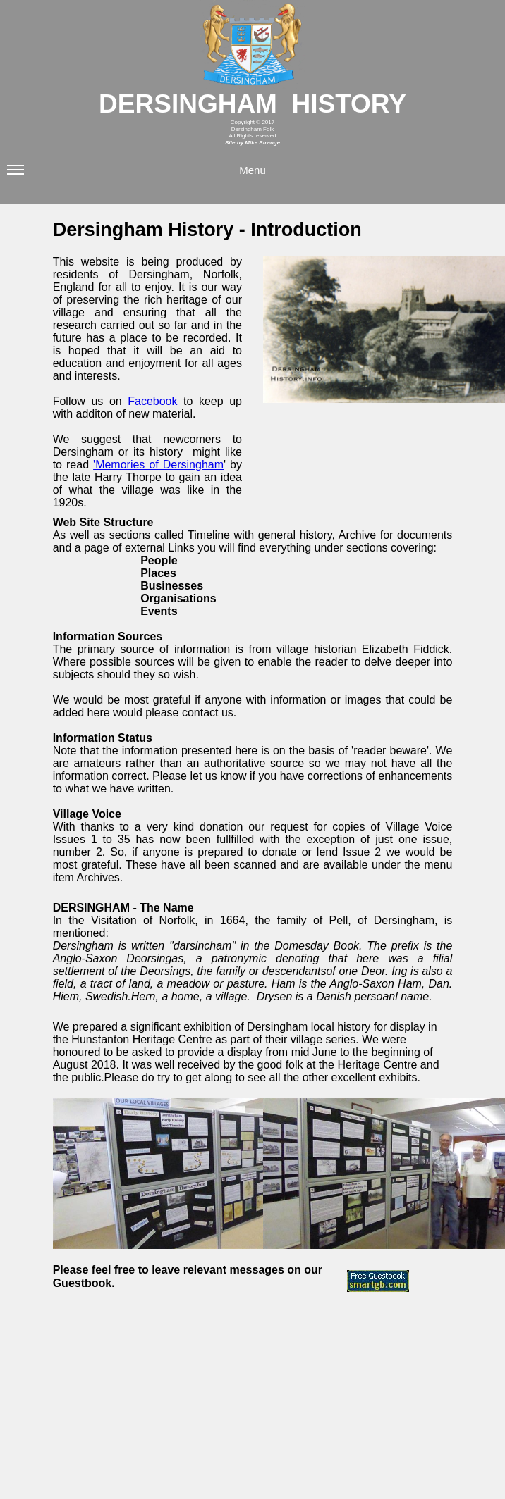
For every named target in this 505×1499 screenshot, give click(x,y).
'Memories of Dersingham (158, 465)
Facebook (152, 401)
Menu (136, 175)
